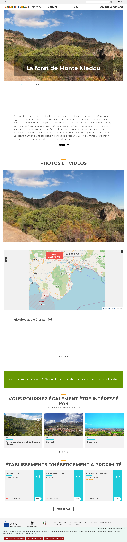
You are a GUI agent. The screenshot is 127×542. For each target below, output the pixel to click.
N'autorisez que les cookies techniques (112, 528)
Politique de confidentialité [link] (54, 538)
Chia (47, 379)
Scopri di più (63, 145)
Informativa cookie (107, 522)
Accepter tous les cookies (14, 538)
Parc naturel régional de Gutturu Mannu (23, 443)
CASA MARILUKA (55, 473)
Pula (58, 379)
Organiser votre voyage (111, 7)
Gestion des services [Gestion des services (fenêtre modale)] (34, 538)
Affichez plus (63, 509)
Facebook (17, 1)
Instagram (24, 1)
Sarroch (50, 442)
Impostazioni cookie (63, 524)
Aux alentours (54, 255)
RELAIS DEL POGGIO (97, 473)
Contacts (76, 524)
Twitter (20, 1)
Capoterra (92, 442)
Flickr (27, 1)
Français (118, 2)
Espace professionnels (83, 522)
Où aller (78, 7)
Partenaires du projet (63, 522)
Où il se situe (72, 254)
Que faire (52, 7)
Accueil (16, 85)
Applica (111, 2)
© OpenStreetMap (109, 308)
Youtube (31, 1)
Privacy (96, 522)
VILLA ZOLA (12, 473)
